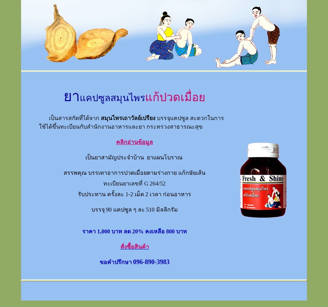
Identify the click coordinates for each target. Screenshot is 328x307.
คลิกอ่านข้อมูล (134, 142)
